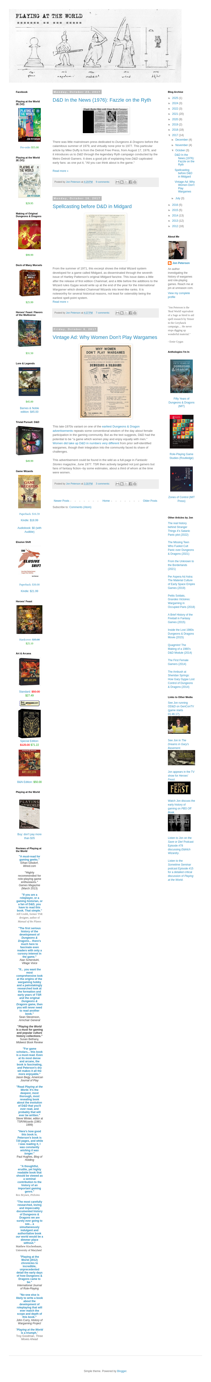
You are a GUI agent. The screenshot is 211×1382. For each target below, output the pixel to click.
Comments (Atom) (80, 507)
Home (106, 500)
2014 (175, 215)
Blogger (121, 1371)
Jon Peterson (181, 263)
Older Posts (150, 500)
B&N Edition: (29, 782)
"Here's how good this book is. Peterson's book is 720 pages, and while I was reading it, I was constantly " (29, 1142)
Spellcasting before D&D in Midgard (92, 206)
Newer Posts (61, 500)
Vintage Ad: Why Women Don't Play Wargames (105, 337)
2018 (175, 129)
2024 (175, 103)
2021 (175, 113)
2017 (175, 135)
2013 (175, 220)
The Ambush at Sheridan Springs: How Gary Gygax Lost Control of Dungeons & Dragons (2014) (181, 679)
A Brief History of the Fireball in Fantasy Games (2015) (180, 618)
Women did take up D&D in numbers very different (86, 443)
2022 (175, 108)
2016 (175, 204)
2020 (175, 119)
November (182, 145)
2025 (175, 98)
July (178, 198)
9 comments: (103, 181)
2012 (175, 226)
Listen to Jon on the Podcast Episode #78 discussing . (181, 845)
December (182, 139)
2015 (175, 210)
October (180, 150)
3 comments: (103, 483)
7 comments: (103, 312)
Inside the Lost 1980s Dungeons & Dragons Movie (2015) (181, 633)
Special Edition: (29, 741)
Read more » (60, 171)
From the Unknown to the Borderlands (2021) (181, 565)
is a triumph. (30, 1331)
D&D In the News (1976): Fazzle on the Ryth (102, 100)
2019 (175, 124)
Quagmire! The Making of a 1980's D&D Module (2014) (180, 648)
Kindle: (29, 520)
